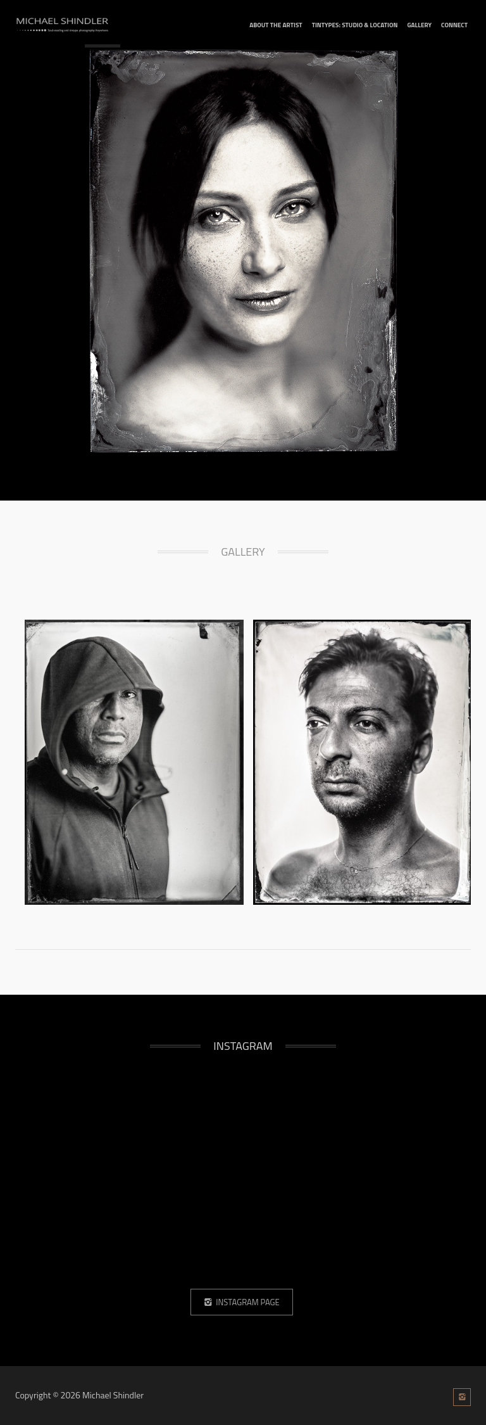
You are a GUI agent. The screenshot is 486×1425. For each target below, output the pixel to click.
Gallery (419, 25)
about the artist (275, 25)
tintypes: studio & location (355, 25)
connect (454, 25)
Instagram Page (241, 1302)
